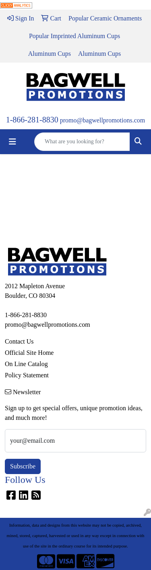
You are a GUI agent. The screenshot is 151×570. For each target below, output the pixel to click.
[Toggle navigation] (12, 141)
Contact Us (19, 341)
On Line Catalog (26, 363)
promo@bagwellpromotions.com (102, 120)
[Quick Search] (82, 141)
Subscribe (22, 466)
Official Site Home (29, 352)
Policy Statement (27, 375)
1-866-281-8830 (32, 119)
